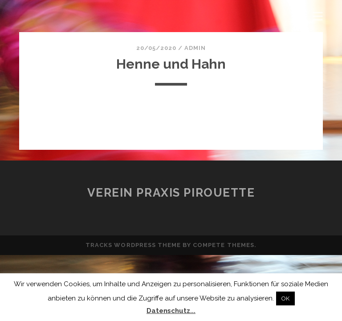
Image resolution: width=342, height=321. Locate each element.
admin (195, 48)
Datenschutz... (171, 311)
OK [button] (285, 298)
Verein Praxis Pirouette (171, 192)
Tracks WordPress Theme (133, 245)
